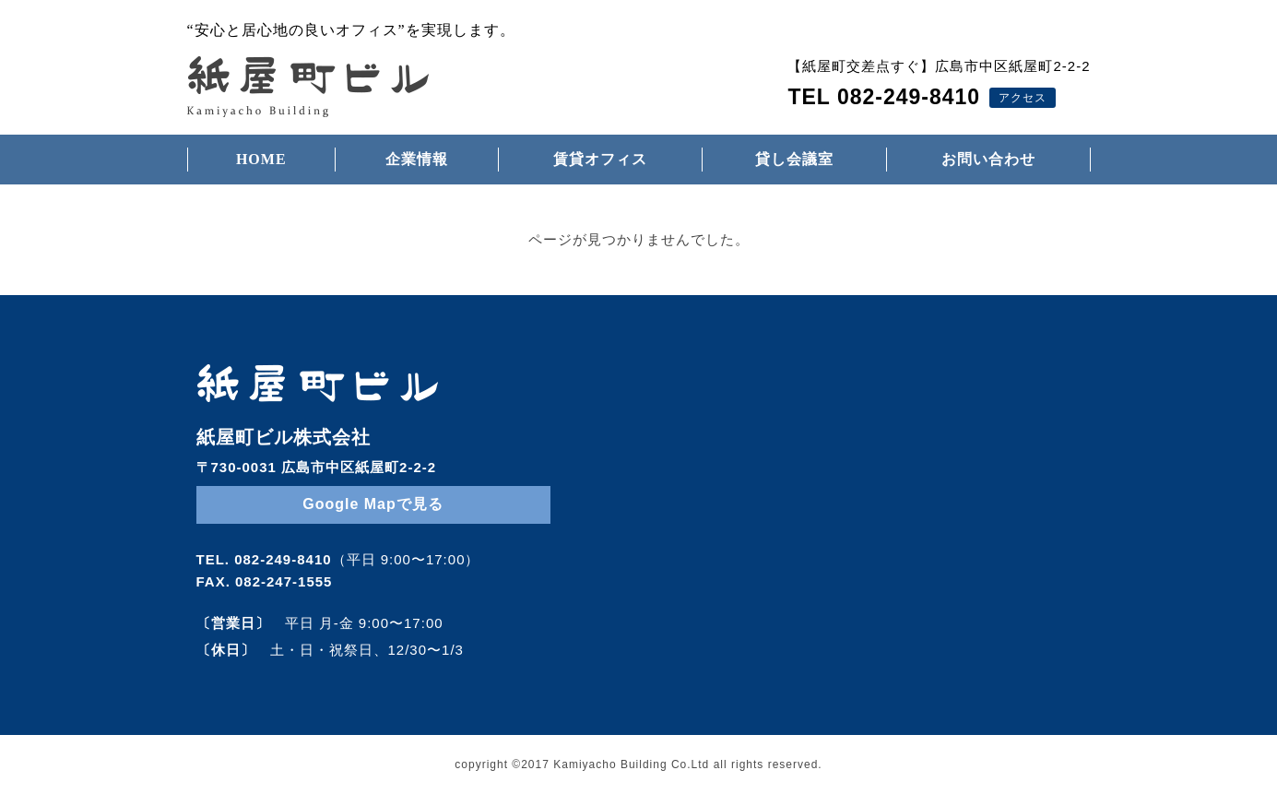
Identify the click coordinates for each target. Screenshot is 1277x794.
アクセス (1022, 97)
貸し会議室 (794, 159)
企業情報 (416, 159)
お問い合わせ (988, 159)
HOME (261, 159)
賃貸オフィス (600, 159)
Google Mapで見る (372, 504)
